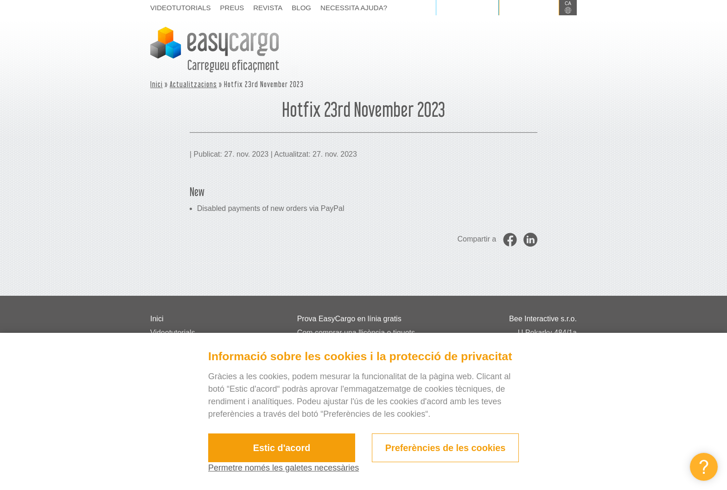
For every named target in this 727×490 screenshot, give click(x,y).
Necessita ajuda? (353, 8)
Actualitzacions (193, 84)
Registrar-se (529, 7)
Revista (267, 8)
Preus (232, 8)
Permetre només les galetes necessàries (283, 467)
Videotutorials (180, 8)
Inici (156, 84)
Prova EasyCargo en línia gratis (349, 319)
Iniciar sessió (467, 7)
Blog (301, 8)
